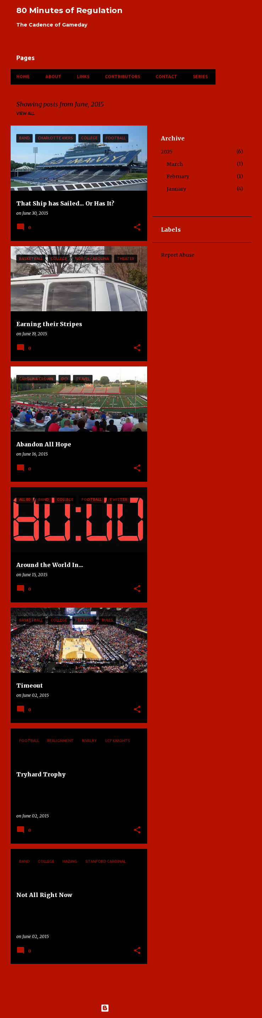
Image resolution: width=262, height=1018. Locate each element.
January (176, 189)
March (175, 164)
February (178, 176)
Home (23, 76)
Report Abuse (177, 255)
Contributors (122, 76)
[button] (137, 227)
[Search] (225, 14)
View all (25, 113)
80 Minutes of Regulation (69, 10)
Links (83, 76)
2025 (167, 152)
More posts (79, 984)
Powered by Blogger (131, 1008)
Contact (166, 76)
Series (200, 76)
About (53, 76)
